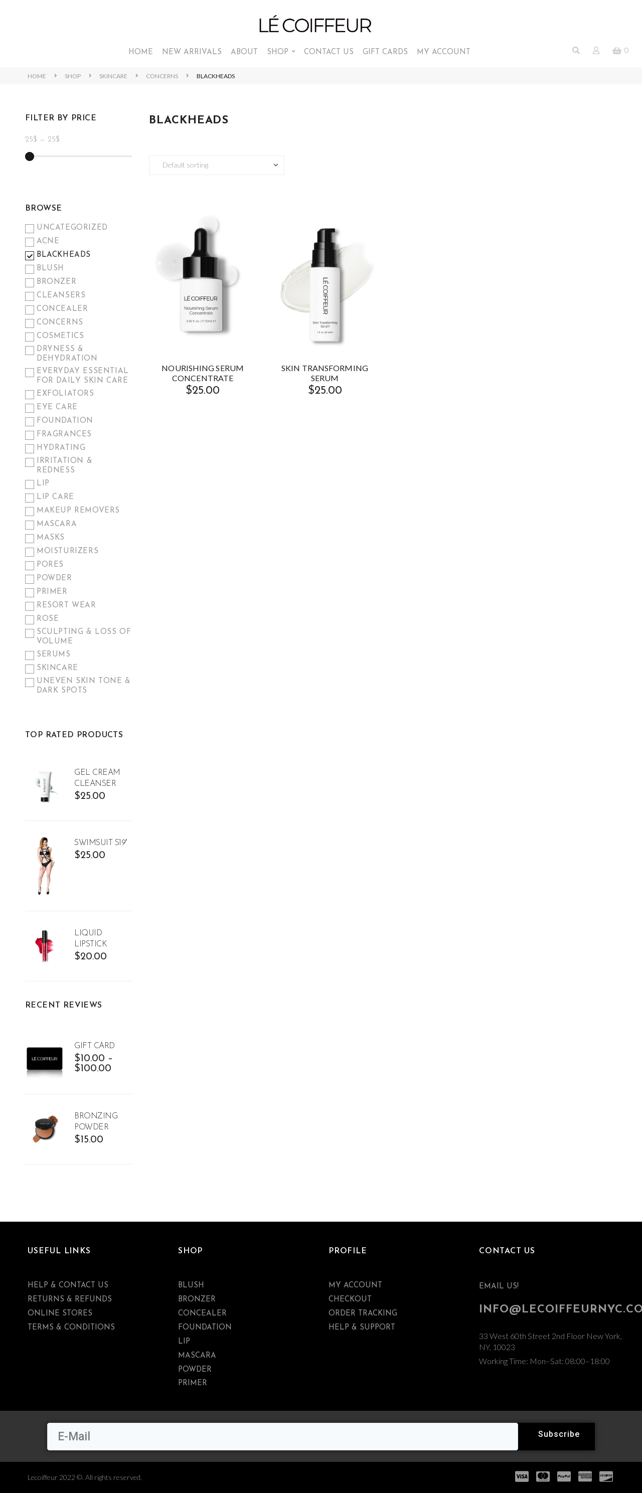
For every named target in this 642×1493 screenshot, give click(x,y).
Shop (73, 76)
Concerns (162, 76)
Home (37, 76)
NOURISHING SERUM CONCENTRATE (203, 373)
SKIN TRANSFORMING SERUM (324, 373)
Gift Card (94, 1046)
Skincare (113, 76)
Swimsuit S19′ (100, 843)
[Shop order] (216, 165)
